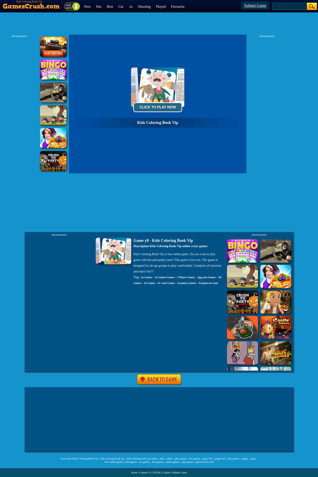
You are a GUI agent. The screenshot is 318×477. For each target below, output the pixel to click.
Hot (98, 6)
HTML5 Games (161, 472)
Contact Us (145, 472)
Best (110, 6)
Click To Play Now (157, 107)
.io (130, 6)
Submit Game (255, 5)
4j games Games (186, 283)
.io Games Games (165, 277)
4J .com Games (166, 283)
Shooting (144, 6)
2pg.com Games (207, 277)
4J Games (149, 283)
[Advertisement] (159, 419)
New (87, 6)
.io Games (146, 277)
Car (120, 6)
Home (134, 472)
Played (161, 6)
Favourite (178, 6)
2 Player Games (186, 277)
